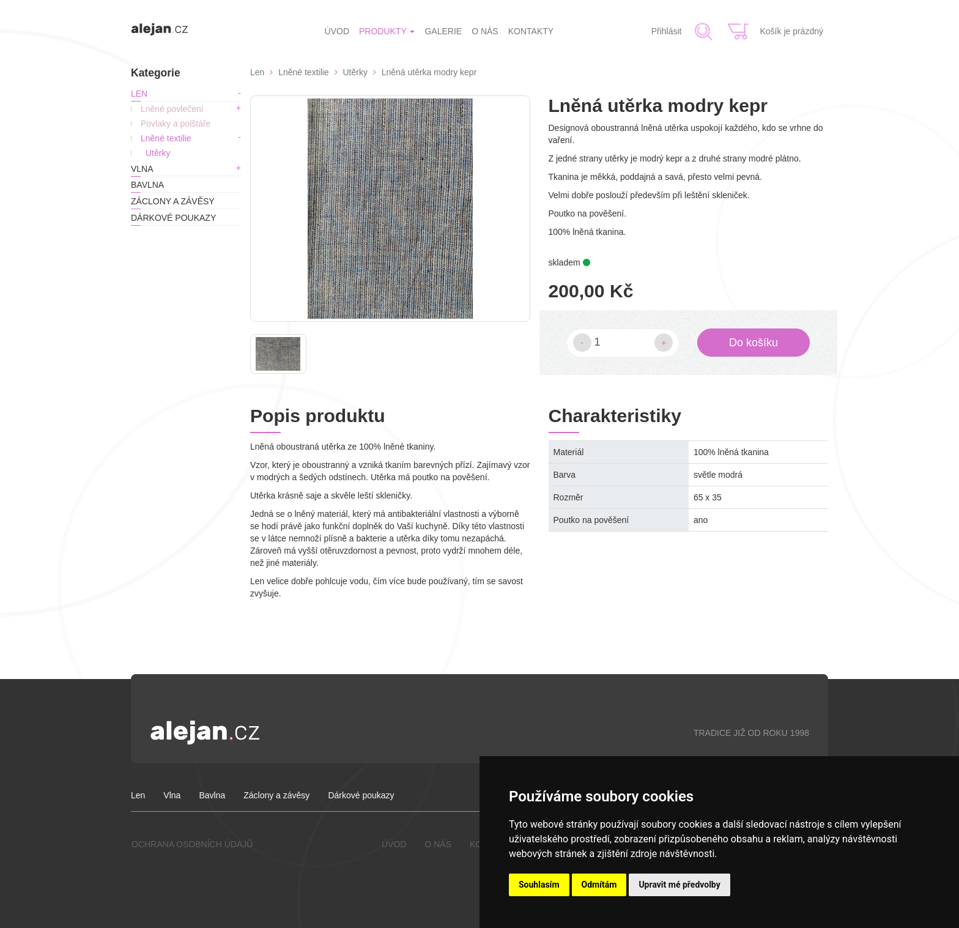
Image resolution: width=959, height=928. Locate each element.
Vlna (142, 169)
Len (139, 93)
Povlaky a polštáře (175, 123)
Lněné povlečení (172, 109)
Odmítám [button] (599, 884)
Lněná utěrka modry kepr (429, 72)
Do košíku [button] (753, 342)
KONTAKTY (531, 31)
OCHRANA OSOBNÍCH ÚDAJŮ (192, 844)
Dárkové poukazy (173, 218)
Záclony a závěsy (173, 201)
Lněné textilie (166, 138)
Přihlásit (666, 31)
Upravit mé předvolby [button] (679, 884)
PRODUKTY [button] (387, 31)
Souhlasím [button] (539, 884)
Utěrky (158, 153)
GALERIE (443, 31)
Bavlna (147, 185)
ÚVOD (337, 31)
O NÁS (485, 31)
